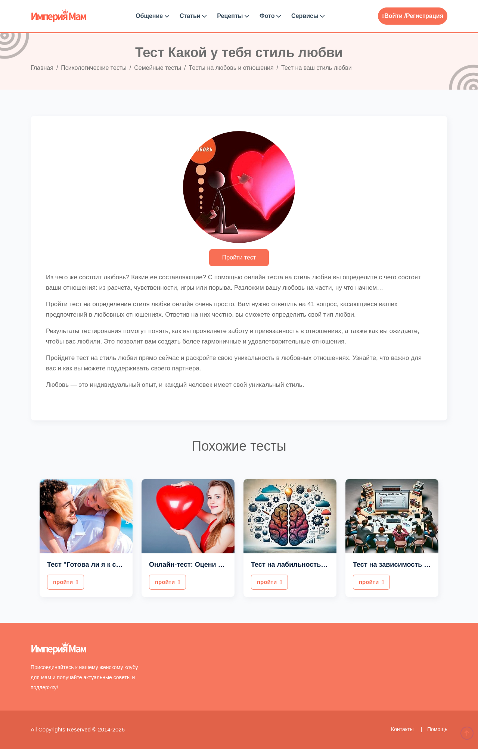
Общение (152, 16)
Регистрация (424, 16)
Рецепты (233, 16)
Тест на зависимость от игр (398, 564)
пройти (65, 582)
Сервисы (308, 16)
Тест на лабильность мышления (305, 564)
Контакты (403, 729)
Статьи (193, 16)
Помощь (437, 729)
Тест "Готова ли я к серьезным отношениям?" (124, 564)
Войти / (394, 16)
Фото (270, 16)
